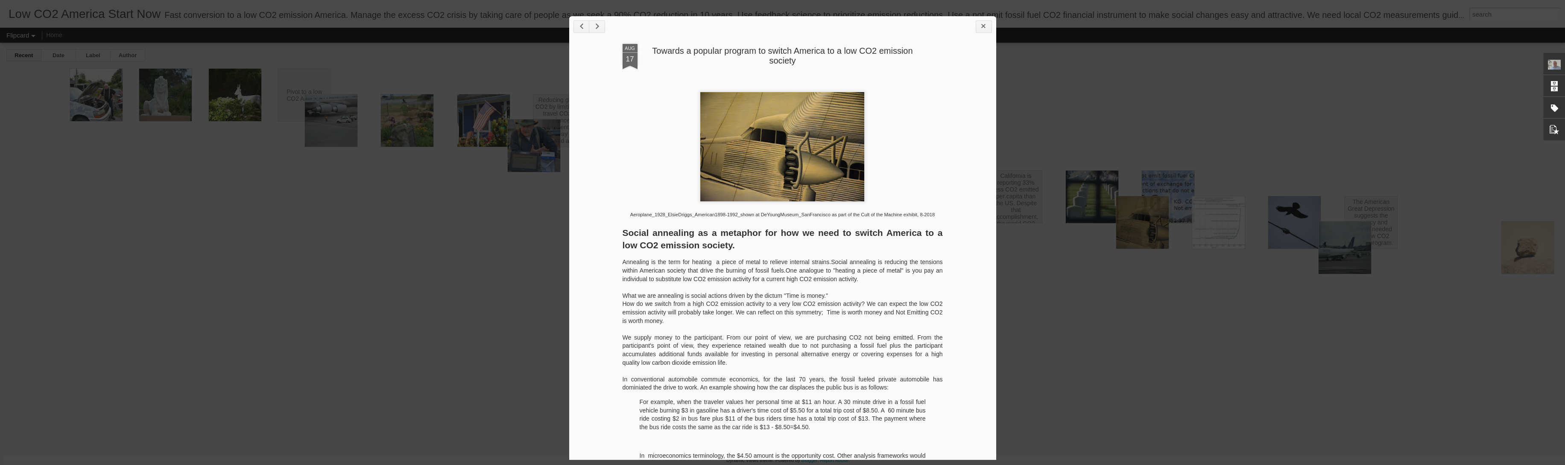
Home (54, 35)
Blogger (809, 460)
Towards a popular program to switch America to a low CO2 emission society (782, 55)
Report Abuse (834, 460)
